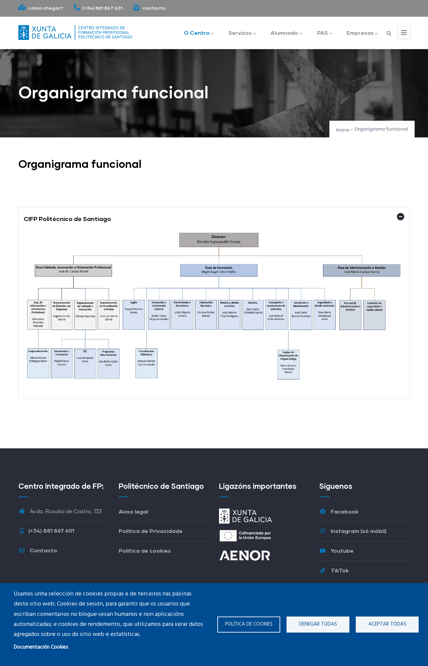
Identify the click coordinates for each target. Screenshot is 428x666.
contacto (149, 8)
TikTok (334, 570)
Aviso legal (133, 511)
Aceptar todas (387, 624)
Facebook (338, 511)
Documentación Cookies (41, 647)
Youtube (336, 550)
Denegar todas (318, 624)
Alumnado (286, 33)
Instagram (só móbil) (353, 531)
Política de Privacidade (151, 531)
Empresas (362, 33)
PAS (324, 33)
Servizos (242, 33)
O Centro (199, 33)
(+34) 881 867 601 (98, 8)
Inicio (342, 129)
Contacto (37, 550)
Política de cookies (249, 624)
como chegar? (41, 8)
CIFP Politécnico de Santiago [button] (67, 218)
